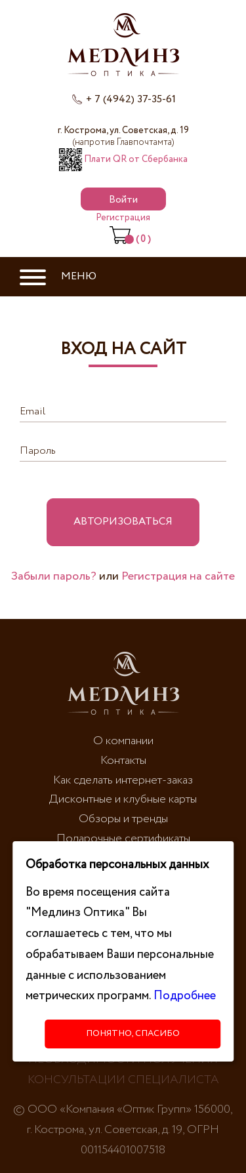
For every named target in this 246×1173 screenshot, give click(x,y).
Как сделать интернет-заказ (123, 780)
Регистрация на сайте (178, 576)
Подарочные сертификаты (123, 838)
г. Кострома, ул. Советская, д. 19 (123, 136)
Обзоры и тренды (123, 818)
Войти (123, 199)
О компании (123, 740)
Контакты (123, 760)
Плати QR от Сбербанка (123, 159)
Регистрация (123, 217)
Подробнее (185, 995)
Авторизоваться (123, 521)
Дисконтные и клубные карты (123, 799)
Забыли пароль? (53, 576)
